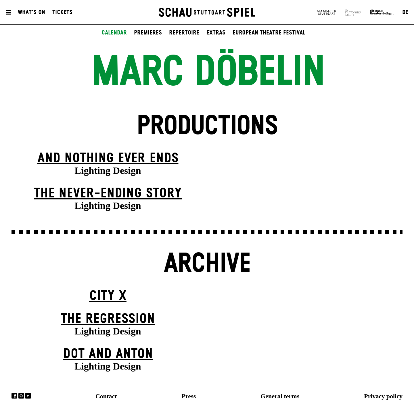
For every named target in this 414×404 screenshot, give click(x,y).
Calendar (114, 33)
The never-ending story (108, 193)
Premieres (148, 33)
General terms (279, 396)
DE (405, 12)
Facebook (14, 396)
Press (189, 396)
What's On (31, 12)
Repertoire (184, 33)
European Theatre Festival (269, 33)
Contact (106, 396)
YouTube (28, 396)
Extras (215, 33)
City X (107, 296)
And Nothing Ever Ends (108, 158)
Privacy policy (383, 396)
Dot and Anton (108, 354)
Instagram (21, 396)
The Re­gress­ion (108, 319)
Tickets (62, 12)
